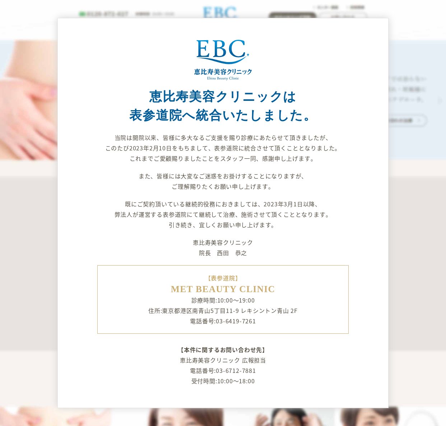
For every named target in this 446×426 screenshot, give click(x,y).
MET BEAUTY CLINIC (223, 289)
